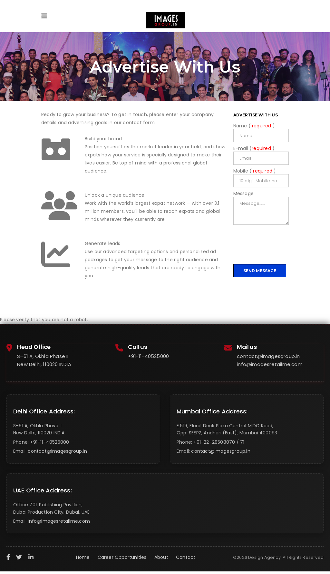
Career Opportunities (122, 557)
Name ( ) (254, 126)
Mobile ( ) (254, 171)
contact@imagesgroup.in (268, 356)
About (161, 557)
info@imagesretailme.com (270, 364)
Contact (185, 557)
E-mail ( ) (254, 148)
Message (243, 193)
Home (83, 557)
